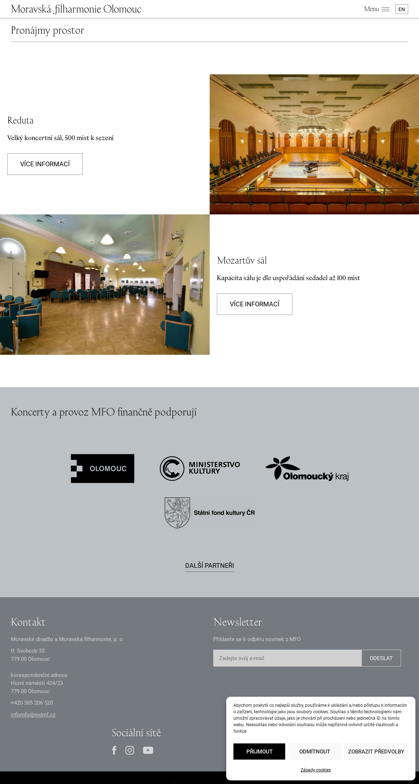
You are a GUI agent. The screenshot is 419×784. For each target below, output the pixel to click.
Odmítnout (314, 751)
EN (401, 9)
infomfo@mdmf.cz (33, 714)
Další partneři (209, 565)
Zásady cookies (316, 770)
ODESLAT (381, 658)
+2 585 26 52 (32, 703)
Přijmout (259, 751)
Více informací (45, 164)
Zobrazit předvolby (376, 751)
